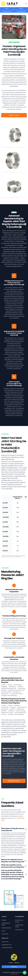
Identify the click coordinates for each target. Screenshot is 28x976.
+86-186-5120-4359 (7, 947)
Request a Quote (14, 115)
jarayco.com (5, 941)
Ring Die (4, 920)
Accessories (5, 934)
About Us (17, 962)
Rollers (3, 931)
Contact (11, 962)
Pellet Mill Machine (6, 928)
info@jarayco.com (6, 944)
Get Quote (14, 966)
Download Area (19, 929)
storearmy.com (14, 974)
